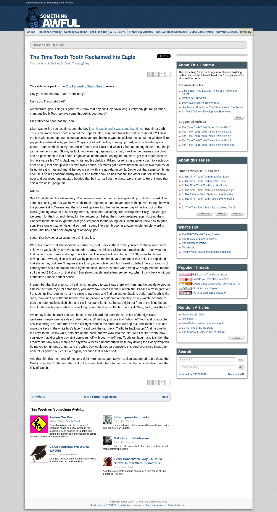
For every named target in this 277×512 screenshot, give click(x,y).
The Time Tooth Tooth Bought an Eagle (207, 176)
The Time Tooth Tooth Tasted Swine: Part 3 (206, 131)
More (238, 117)
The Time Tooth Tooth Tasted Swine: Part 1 (209, 198)
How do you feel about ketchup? (210, 279)
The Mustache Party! (194, 243)
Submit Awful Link (176, 505)
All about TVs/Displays (205, 288)
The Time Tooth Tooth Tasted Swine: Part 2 (206, 140)
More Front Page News (100, 396)
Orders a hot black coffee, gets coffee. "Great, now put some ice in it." (217, 283)
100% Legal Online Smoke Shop (200, 102)
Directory (245, 32)
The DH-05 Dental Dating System (201, 234)
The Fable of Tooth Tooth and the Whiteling (209, 194)
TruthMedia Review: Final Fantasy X (203, 323)
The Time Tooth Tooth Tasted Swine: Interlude (208, 144)
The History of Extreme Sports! (199, 238)
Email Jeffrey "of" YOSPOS (193, 374)
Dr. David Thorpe (71, 63)
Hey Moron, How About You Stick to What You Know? (212, 107)
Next (165, 396)
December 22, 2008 (193, 314)
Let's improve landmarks (131, 417)
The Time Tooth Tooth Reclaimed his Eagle (82, 57)
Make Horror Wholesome (132, 438)
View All (237, 213)
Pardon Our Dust (62, 417)
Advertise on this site (131, 505)
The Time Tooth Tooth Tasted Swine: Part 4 (206, 136)
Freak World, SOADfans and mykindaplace (207, 251)
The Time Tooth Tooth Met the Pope (205, 181)
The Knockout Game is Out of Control (203, 332)
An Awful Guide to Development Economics (207, 111)
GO (241, 360)
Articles (37, 44)
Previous (38, 396)
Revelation (188, 318)
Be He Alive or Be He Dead (197, 327)
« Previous (204, 213)
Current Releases (227, 32)
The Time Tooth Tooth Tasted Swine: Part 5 (206, 127)
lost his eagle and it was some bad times (116, 128)
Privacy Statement (154, 505)
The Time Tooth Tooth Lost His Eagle (206, 185)
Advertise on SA (236, 374)
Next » (221, 213)
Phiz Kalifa (71, 454)
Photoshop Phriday (124, 421)
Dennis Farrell (73, 421)
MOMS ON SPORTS (194, 98)
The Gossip (188, 247)
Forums (30, 32)
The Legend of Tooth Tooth (85, 86)
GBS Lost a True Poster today (209, 274)
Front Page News (54, 44)
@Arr (85, 63)
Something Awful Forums (60, 3)
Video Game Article (124, 467)
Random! (236, 338)
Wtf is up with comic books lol (209, 292)
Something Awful (34, 3)
